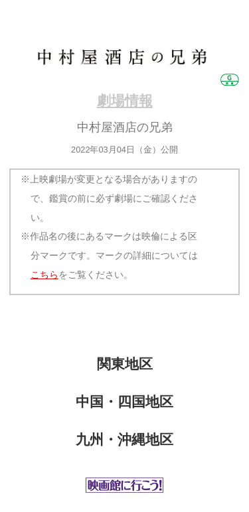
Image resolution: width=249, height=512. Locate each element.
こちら (44, 274)
